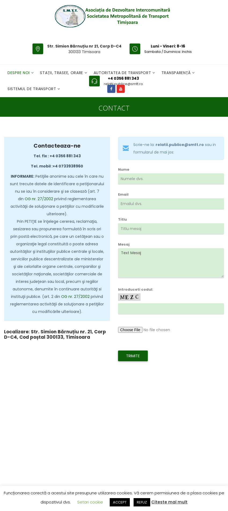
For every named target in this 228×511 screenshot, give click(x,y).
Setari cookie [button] (90, 502)
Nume (171, 178)
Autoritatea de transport (123, 72)
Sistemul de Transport (32, 89)
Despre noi (19, 72)
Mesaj (171, 260)
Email (171, 203)
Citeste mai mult (169, 502)
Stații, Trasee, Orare (62, 72)
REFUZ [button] (142, 502)
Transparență (176, 72)
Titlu (171, 228)
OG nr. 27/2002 (39, 199)
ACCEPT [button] (120, 502)
